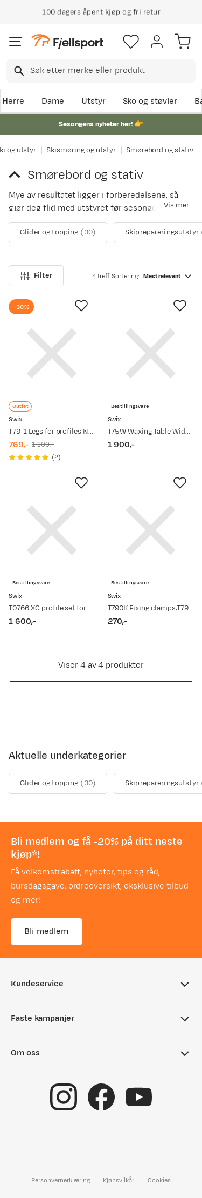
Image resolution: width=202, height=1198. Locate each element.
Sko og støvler (150, 101)
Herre (13, 101)
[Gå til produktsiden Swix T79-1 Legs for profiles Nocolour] (52, 353)
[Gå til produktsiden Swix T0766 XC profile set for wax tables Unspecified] (52, 530)
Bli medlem (46, 931)
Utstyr (93, 101)
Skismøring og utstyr (80, 150)
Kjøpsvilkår (118, 1180)
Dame (52, 101)
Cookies (159, 1180)
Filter (36, 276)
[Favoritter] (131, 41)
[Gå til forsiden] (67, 42)
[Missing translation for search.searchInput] (18, 71)
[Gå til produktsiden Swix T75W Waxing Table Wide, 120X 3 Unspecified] (151, 353)
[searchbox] (112, 71)
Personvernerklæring (60, 1180)
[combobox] (101, 71)
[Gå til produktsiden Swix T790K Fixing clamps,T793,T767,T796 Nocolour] (151, 530)
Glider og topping (58, 232)
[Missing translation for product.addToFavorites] (81, 306)
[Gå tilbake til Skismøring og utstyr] (18, 175)
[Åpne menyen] (15, 42)
